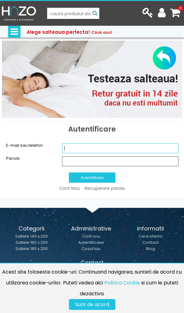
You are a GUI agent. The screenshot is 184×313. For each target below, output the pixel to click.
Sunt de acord (92, 304)
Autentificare (91, 242)
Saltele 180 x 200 (32, 249)
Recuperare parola (105, 188)
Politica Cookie (122, 282)
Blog (150, 249)
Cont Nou (69, 188)
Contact (150, 242)
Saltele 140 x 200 (31, 236)
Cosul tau (91, 249)
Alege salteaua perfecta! (69, 32)
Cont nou (91, 236)
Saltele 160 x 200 (32, 242)
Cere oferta (150, 236)
